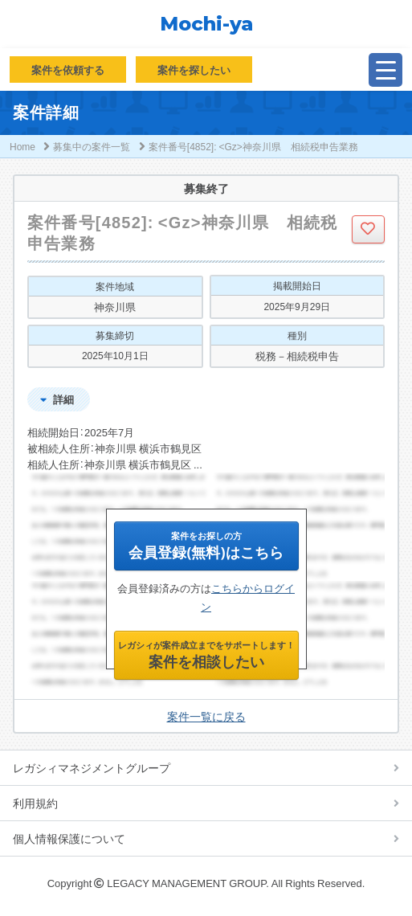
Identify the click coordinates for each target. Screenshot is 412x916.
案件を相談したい (206, 655)
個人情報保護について (69, 838)
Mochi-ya (206, 24)
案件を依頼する (67, 69)
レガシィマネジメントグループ (91, 767)
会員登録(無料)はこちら (205, 546)
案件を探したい (193, 69)
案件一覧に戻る (206, 716)
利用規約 (35, 803)
